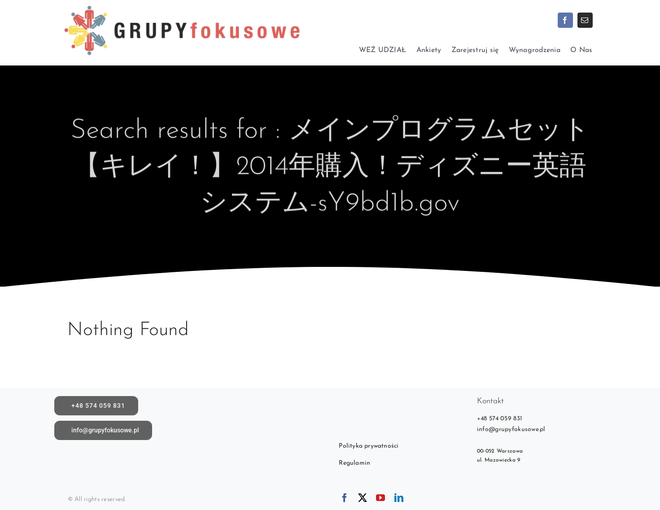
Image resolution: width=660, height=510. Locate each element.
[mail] (585, 20)
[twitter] (362, 497)
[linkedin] (398, 497)
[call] (96, 405)
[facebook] (565, 20)
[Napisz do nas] (103, 430)
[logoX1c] (181, 4)
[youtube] (380, 497)
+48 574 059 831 (499, 418)
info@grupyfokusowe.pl (511, 429)
